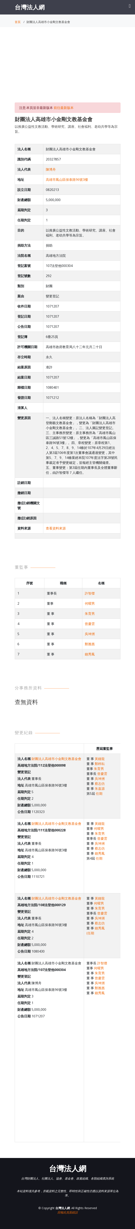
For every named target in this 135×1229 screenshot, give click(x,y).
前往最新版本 (64, 107)
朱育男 (90, 613)
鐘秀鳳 (90, 654)
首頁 (18, 22)
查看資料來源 (56, 528)
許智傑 (90, 593)
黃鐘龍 (100, 758)
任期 (99, 793)
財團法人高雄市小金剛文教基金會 (56, 758)
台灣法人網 (30, 7)
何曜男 (90, 603)
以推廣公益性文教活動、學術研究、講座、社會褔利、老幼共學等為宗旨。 (66, 129)
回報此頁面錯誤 (67, 1212)
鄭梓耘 (100, 763)
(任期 (90, 933)
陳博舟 (51, 169)
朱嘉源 (100, 788)
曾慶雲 (90, 623)
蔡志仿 (100, 783)
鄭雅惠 (90, 644)
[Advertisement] (67, 69)
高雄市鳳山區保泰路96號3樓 (67, 179)
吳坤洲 (90, 634)
